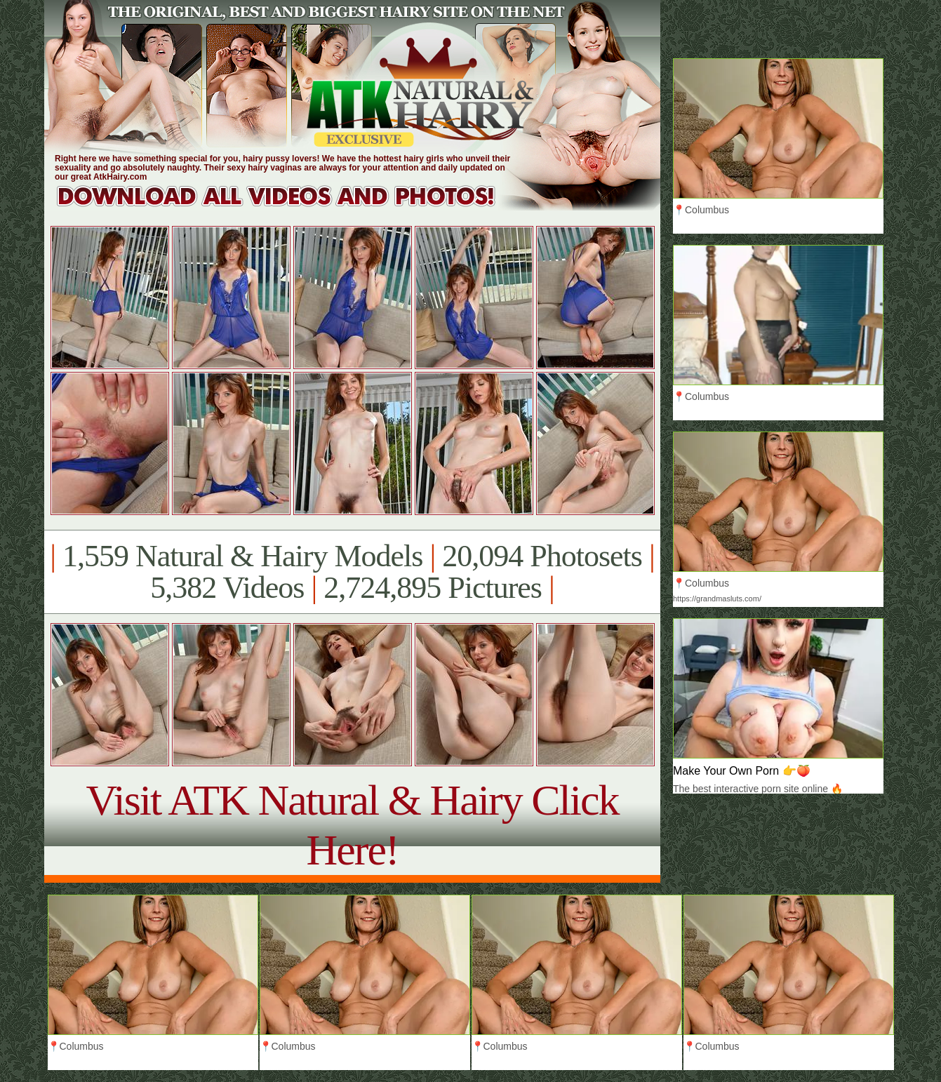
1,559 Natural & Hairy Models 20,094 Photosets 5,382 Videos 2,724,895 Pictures (352, 571)
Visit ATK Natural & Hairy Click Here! (352, 825)
